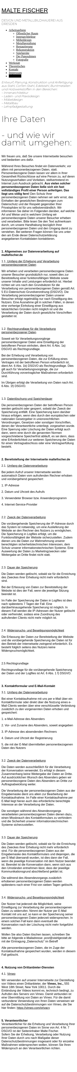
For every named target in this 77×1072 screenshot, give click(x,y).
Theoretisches (17, 66)
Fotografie (22, 59)
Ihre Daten (15, 76)
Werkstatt (14, 62)
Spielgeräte (22, 53)
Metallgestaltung (26, 43)
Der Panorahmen (26, 56)
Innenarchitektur (26, 36)
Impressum (15, 72)
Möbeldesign (24, 40)
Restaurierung (24, 46)
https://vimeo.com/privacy (33, 1007)
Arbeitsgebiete (17, 30)
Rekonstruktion (25, 49)
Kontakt (13, 69)
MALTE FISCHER (24, 10)
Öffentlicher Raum (27, 33)
